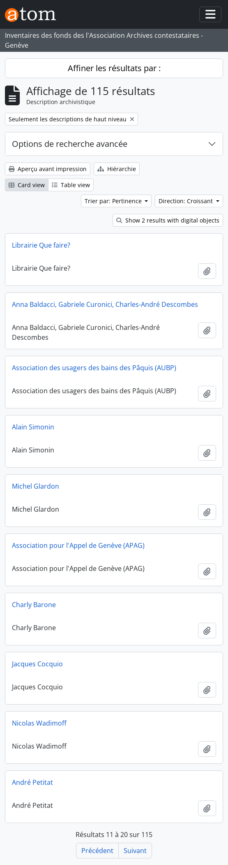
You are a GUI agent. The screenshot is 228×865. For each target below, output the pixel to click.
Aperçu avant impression (48, 169)
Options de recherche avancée (69, 143)
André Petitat (32, 782)
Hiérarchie (116, 169)
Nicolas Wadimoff (39, 723)
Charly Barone (34, 604)
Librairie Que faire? (41, 245)
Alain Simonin (33, 426)
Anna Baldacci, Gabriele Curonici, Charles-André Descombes (105, 304)
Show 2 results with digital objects (167, 220)
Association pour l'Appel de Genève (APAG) (78, 545)
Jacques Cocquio (37, 663)
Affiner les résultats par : (114, 68)
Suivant (135, 850)
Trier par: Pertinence (114, 201)
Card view (27, 185)
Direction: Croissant (186, 201)
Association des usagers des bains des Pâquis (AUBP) (94, 367)
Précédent (97, 850)
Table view (71, 185)
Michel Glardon (35, 486)
